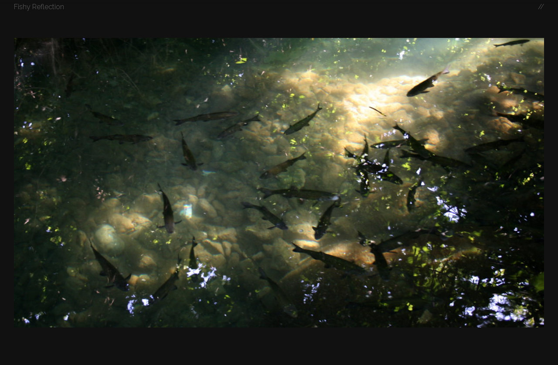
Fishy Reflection (39, 7)
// (541, 7)
